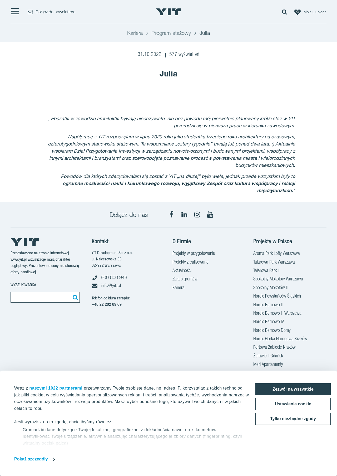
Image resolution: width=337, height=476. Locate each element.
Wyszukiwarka (23, 284)
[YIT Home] (168, 11)
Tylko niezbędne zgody (293, 418)
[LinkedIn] (184, 214)
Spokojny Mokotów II (270, 288)
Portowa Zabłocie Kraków (274, 347)
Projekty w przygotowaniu (193, 253)
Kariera (178, 288)
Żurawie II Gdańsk (268, 356)
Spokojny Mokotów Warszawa (278, 279)
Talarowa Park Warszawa (274, 262)
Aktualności (181, 271)
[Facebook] (171, 214)
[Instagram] (197, 214)
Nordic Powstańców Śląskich (277, 296)
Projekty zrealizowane (190, 262)
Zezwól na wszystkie (293, 389)
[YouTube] (210, 214)
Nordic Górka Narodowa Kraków (280, 339)
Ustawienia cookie (293, 404)
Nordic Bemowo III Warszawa (277, 313)
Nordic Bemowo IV (268, 322)
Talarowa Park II (266, 271)
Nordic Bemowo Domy (272, 330)
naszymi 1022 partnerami (55, 388)
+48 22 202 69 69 (107, 304)
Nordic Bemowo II (268, 305)
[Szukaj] (75, 297)
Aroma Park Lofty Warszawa (276, 253)
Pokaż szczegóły (31, 459)
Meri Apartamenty (268, 364)
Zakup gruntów (184, 279)
